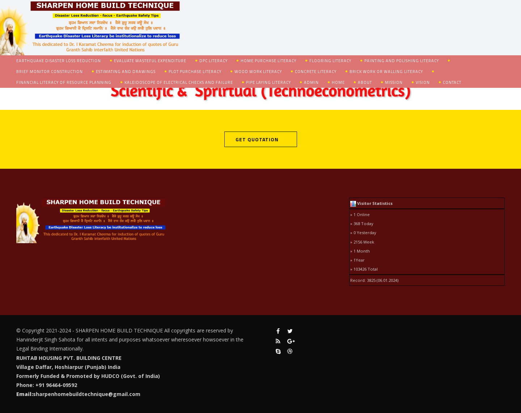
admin (311, 82)
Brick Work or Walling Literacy (386, 71)
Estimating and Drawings (126, 71)
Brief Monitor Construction (49, 71)
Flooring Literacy (330, 61)
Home (338, 82)
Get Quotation (257, 139)
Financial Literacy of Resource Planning (63, 82)
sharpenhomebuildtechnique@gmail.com (86, 394)
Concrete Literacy (315, 71)
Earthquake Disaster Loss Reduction (58, 61)
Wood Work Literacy (258, 71)
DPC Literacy (213, 61)
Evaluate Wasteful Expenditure (150, 61)
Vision (423, 82)
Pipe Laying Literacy (268, 82)
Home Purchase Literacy (268, 61)
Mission (394, 82)
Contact (452, 82)
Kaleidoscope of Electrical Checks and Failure (178, 82)
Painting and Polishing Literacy (401, 61)
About (365, 82)
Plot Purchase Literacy (195, 71)
